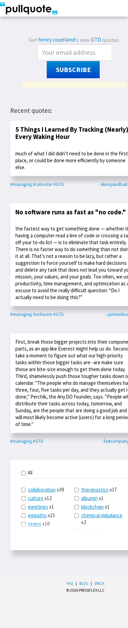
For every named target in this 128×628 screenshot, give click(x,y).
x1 (37, 506)
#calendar (42, 184)
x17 (95, 489)
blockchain (92, 506)
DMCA (99, 583)
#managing (21, 184)
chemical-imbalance (102, 515)
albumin (89, 498)
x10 (35, 524)
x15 (38, 515)
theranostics (95, 489)
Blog (83, 583)
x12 (36, 498)
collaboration (42, 489)
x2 (98, 518)
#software (42, 314)
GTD (96, 39)
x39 (42, 489)
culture (35, 498)
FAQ (70, 583)
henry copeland (56, 39)
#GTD (58, 184)
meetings (38, 506)
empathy (37, 515)
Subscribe (73, 70)
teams (34, 524)
